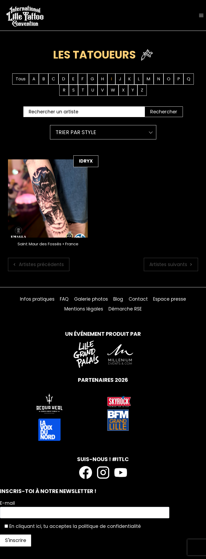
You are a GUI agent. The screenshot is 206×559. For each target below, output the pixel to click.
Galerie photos (91, 299)
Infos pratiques (37, 299)
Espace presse (169, 299)
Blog (118, 299)
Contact (138, 299)
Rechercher (163, 111)
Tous (21, 79)
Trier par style (76, 132)
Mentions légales (83, 309)
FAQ (64, 299)
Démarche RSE (125, 309)
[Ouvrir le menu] (201, 15)
